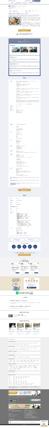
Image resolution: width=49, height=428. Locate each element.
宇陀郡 (19, 344)
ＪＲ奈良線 (14, 360)
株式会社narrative (18, 198)
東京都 (13, 376)
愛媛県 (26, 383)
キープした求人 (36, 2)
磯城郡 (17, 344)
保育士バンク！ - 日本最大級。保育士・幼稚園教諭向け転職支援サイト (14, 410)
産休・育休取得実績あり (21, 366)
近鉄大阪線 (37, 360)
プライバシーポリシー (11, 397)
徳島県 (30, 383)
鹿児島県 (19, 384)
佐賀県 (28, 384)
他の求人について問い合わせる (24, 254)
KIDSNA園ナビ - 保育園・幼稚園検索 (12, 416)
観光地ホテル (17, 208)
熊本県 (16, 384)
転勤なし (21, 365)
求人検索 (12, 2)
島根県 (21, 383)
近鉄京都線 (28, 360)
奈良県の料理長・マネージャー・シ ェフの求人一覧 (18, 239)
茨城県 (24, 376)
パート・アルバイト (17, 372)
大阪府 (13, 377)
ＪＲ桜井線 (17, 360)
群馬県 (28, 376)
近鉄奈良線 (22, 361)
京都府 (18, 377)
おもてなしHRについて (24, 2)
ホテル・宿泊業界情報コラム (31, 2)
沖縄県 (31, 384)
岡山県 (16, 383)
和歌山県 (26, 377)
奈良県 (23, 377)
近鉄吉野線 (29, 361)
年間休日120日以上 (30, 366)
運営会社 (19, 397)
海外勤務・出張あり (30, 365)
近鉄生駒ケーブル (33, 361)
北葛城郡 (25, 344)
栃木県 (26, 376)
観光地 (16, 210)
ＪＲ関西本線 (10, 360)
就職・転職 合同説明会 (18, 2)
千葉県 (21, 376)
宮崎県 (26, 384)
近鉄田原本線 (14, 361)
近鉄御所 (20, 230)
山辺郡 (12, 344)
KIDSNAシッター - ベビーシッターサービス (12, 415)
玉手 (21, 229)
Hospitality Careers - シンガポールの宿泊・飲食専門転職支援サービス (30, 416)
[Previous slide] (10, 268)
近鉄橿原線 (24, 360)
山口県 (18, 383)
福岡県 (13, 384)
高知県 (33, 383)
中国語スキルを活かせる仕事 (12, 366)
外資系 (16, 366)
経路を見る (27, 213)
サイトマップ (28, 397)
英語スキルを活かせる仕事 (35, 365)
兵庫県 (16, 377)
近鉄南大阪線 (25, 361)
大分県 (24, 384)
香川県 (28, 383)
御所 (20, 229)
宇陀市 (10, 344)
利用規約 (14, 397)
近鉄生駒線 (34, 360)
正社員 (10, 372)
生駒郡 (14, 344)
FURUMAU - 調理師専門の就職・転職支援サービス (28, 415)
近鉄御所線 (17, 230)
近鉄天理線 (10, 361)
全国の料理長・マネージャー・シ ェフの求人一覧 (31, 239)
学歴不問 (14, 365)
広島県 (13, 383)
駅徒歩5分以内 (25, 366)
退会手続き (16, 397)
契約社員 (12, 372)
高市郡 (22, 344)
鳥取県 (23, 383)
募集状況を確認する (24, 30)
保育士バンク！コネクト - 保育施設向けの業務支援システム (29, 410)
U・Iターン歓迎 (17, 365)
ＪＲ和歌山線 (17, 229)
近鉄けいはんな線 (18, 361)
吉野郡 (27, 344)
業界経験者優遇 (10, 365)
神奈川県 (16, 376)
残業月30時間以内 (25, 365)
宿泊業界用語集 (21, 397)
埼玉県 (19, 376)
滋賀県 (21, 377)
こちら (12, 302)
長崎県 (21, 384)
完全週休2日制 (34, 366)
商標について (25, 397)
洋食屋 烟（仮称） (18, 202)
